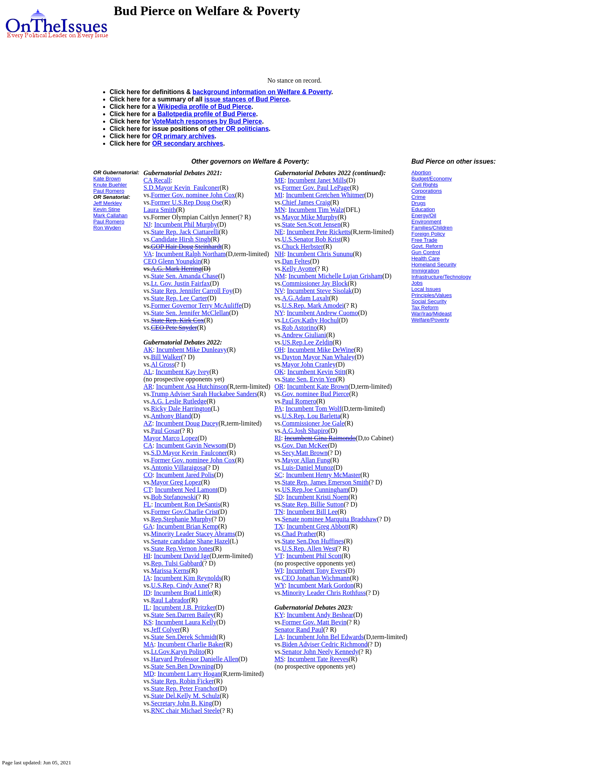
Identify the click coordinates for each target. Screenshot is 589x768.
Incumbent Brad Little (183, 592)
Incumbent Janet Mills (317, 180)
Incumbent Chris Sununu (320, 253)
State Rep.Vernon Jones (182, 548)
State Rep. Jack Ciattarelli (185, 231)
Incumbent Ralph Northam (190, 253)
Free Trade (424, 240)
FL (147, 504)
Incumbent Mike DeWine (320, 349)
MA (149, 644)
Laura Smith (160, 209)
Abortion (421, 172)
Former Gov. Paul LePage (316, 187)
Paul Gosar (165, 430)
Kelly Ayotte (298, 268)
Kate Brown (107, 179)
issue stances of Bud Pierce (246, 99)
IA (147, 577)
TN (278, 511)
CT (148, 489)
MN (279, 209)
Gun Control (425, 252)
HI (147, 555)
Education (423, 209)
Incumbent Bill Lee (312, 511)
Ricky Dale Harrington (181, 408)
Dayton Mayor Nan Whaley (318, 357)
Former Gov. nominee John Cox (193, 194)
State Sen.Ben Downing (182, 666)
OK (279, 371)
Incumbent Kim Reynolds (187, 577)
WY (279, 585)
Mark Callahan (110, 215)
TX (278, 526)
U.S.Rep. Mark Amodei (313, 305)
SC (278, 474)
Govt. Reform (427, 246)
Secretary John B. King (181, 703)
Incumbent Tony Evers (316, 570)
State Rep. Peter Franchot (184, 688)
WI (278, 570)
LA (278, 636)
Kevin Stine (106, 209)
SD (278, 496)
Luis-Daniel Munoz (307, 467)
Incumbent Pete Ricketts (319, 231)
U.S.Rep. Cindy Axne (179, 585)
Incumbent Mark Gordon (321, 585)
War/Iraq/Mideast (431, 314)
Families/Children (431, 228)
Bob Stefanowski (173, 496)
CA (148, 445)
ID (147, 592)
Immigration (425, 271)
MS (279, 658)
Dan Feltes (296, 261)
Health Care (425, 258)
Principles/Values (431, 295)
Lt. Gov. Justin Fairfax (180, 283)
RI (277, 438)
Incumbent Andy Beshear (320, 614)
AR (148, 386)
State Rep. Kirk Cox (177, 320)
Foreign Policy (428, 234)
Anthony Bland (171, 415)
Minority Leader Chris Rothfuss (324, 592)
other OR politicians (238, 128)
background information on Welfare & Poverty (262, 91)
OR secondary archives (187, 143)
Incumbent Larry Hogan (189, 673)
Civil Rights (424, 185)
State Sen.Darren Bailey (182, 614)
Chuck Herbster (302, 246)
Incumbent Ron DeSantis (187, 504)
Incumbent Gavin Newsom (191, 445)
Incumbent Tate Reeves (317, 658)
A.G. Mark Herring (176, 268)
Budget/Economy (431, 179)
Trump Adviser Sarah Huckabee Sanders (204, 393)
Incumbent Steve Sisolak (319, 290)
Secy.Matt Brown (305, 452)
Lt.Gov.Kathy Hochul (310, 320)
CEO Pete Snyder (174, 327)
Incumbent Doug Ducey (186, 423)
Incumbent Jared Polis (185, 474)
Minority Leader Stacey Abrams (193, 533)
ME (279, 180)
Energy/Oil (423, 215)
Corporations (426, 191)
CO (148, 474)
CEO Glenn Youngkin (172, 261)
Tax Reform (424, 307)
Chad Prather (299, 533)
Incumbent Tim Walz (315, 209)
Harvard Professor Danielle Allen (194, 658)
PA (278, 408)
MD (149, 673)
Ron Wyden (107, 228)
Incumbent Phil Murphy (185, 224)
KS (148, 622)
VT (278, 555)
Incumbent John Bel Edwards (325, 636)
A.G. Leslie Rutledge (179, 401)
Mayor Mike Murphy (309, 217)
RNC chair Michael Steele (185, 710)
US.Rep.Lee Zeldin (307, 342)
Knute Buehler (110, 185)
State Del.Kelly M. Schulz (185, 695)
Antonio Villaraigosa (178, 467)
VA (148, 253)
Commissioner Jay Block (315, 283)
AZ (148, 423)
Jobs (417, 283)
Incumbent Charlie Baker (190, 644)
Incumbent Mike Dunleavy (191, 349)
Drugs (418, 203)
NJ (147, 224)
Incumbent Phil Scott (314, 555)
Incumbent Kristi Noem (317, 496)
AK (148, 349)
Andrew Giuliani (304, 334)
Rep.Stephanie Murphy (181, 519)
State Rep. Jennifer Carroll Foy (192, 290)
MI (278, 194)
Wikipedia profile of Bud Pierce (204, 106)
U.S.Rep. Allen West (309, 548)
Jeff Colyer (165, 629)
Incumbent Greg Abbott (318, 526)
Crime (418, 197)
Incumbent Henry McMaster (323, 474)
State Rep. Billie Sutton (313, 504)
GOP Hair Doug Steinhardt (186, 246)
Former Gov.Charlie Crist (184, 511)
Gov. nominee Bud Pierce (315, 393)
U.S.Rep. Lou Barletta (311, 415)
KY (278, 614)
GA (148, 526)
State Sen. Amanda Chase (184, 276)
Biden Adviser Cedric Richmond (324, 644)
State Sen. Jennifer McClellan (190, 312)
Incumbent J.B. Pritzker (184, 607)
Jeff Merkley (107, 203)
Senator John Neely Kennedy (320, 651)
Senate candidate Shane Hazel (190, 541)
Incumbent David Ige (181, 555)
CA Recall (157, 180)
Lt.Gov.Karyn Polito (178, 651)
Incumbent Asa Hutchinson (191, 386)
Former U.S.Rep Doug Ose (186, 202)
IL (147, 607)
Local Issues (426, 289)
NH (279, 253)
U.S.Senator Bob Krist (311, 239)
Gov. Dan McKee (305, 445)
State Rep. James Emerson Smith (325, 482)
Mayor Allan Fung (306, 460)
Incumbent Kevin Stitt (316, 371)
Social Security (429, 301)
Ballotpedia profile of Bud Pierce (206, 113)
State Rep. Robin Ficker (182, 681)
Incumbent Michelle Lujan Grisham (335, 276)
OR (278, 386)
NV (278, 290)
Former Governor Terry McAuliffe (196, 305)
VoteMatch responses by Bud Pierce (207, 121)
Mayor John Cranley (309, 364)
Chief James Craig (306, 202)
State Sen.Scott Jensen (311, 224)
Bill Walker (166, 357)
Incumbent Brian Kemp (187, 526)
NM (279, 276)
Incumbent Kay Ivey (182, 371)
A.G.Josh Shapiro (305, 430)
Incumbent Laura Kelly (185, 622)
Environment (426, 221)
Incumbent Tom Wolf (314, 408)
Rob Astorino (299, 327)
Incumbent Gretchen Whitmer (325, 194)
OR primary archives (183, 136)
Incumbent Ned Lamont (186, 489)
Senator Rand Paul (298, 629)
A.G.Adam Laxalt (305, 298)
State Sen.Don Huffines (313, 541)
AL (148, 371)
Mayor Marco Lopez (171, 438)
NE (278, 231)
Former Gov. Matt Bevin (314, 622)
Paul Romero (108, 191)
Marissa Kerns (170, 570)
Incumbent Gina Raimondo (319, 438)
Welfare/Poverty (430, 320)
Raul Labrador (170, 600)
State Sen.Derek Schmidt (183, 636)
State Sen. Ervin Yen (309, 379)
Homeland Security (433, 264)
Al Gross (162, 364)
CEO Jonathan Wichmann (316, 577)
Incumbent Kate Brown (317, 386)
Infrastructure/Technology (441, 277)
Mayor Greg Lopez (176, 482)
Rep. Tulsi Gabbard (176, 563)
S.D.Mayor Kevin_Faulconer (182, 187)
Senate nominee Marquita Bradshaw (329, 519)
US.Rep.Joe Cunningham (315, 489)
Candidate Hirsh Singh (181, 239)
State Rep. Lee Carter (179, 298)
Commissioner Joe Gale (313, 423)
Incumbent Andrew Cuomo (322, 312)
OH (279, 349)
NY (278, 312)
